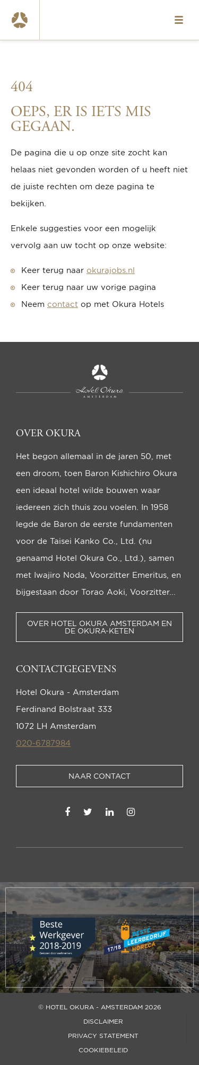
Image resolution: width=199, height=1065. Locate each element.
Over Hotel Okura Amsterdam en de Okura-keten (99, 627)
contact (62, 304)
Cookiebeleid (103, 1050)
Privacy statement (103, 1036)
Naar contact (99, 776)
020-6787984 (43, 742)
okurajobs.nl (110, 270)
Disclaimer (103, 1021)
